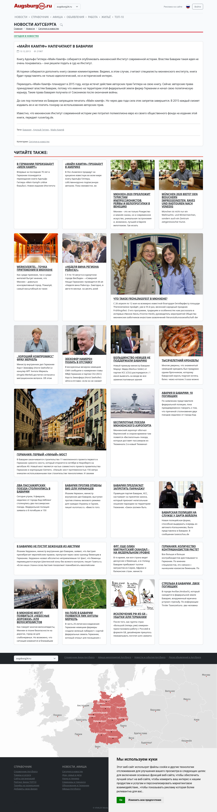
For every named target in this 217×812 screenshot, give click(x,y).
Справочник (40, 17)
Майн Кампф (57, 129)
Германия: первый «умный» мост (42, 454)
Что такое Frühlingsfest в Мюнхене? (140, 299)
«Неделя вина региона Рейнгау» (82, 268)
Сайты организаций (24, 778)
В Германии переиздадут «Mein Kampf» (35, 165)
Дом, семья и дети (72, 775)
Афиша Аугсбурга (71, 788)
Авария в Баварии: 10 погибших (177, 394)
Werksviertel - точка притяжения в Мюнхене (35, 268)
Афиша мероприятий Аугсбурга (114, 657)
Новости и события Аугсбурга (149, 657)
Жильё (106, 17)
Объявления (75, 17)
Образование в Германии (75, 785)
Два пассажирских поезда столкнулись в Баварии (33, 488)
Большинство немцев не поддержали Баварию (131, 359)
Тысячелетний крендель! (180, 360)
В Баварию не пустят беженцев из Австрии (48, 546)
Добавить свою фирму (25, 788)
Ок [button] (120, 800)
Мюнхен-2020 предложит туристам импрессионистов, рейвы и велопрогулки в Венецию (131, 200)
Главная (18, 28)
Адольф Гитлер (41, 129)
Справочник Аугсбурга (25, 771)
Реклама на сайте (173, 6)
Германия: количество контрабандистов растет (180, 548)
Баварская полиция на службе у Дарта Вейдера (179, 514)
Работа (92, 17)
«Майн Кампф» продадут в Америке (84, 165)
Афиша (58, 17)
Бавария (27, 129)
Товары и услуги (22, 775)
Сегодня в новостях (48, 28)
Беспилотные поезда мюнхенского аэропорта (132, 424)
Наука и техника (70, 778)
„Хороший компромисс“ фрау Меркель (35, 358)
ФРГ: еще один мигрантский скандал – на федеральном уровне (131, 549)
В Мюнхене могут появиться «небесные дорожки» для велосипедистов (33, 617)
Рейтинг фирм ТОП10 (25, 781)
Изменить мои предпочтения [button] (145, 800)
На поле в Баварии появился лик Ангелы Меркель (81, 616)
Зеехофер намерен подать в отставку (78, 360)
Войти (197, 6)
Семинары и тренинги (74, 781)
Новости (21, 17)
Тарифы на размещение (26, 785)
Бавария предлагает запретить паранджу (129, 487)
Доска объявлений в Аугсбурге (185, 657)
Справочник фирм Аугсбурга (79, 657)
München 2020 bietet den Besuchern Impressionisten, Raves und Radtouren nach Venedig (180, 200)
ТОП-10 (119, 17)
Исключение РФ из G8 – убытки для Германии (130, 615)
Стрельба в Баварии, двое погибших (181, 585)
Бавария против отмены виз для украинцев (83, 487)
